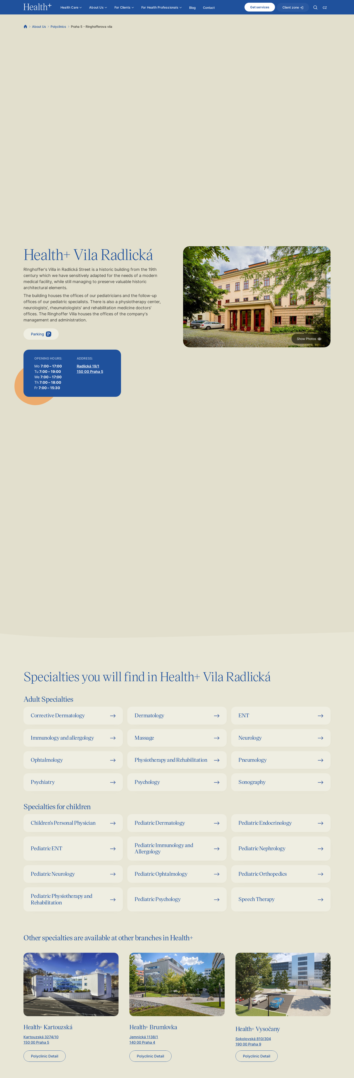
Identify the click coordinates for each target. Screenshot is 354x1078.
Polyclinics (58, 26)
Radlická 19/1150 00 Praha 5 (90, 369)
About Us (39, 26)
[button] (315, 7)
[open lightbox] (257, 296)
